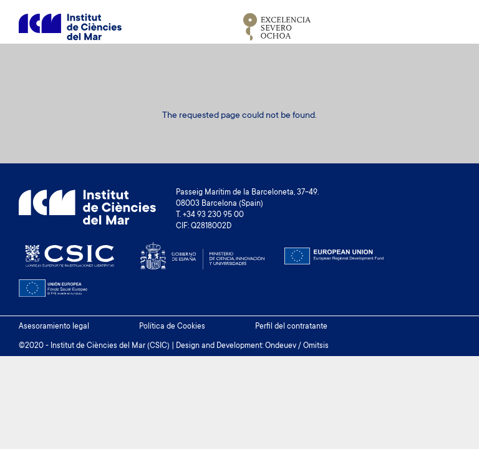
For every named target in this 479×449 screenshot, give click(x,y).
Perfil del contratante (291, 326)
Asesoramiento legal (54, 326)
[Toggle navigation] (446, 26)
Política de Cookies (172, 326)
